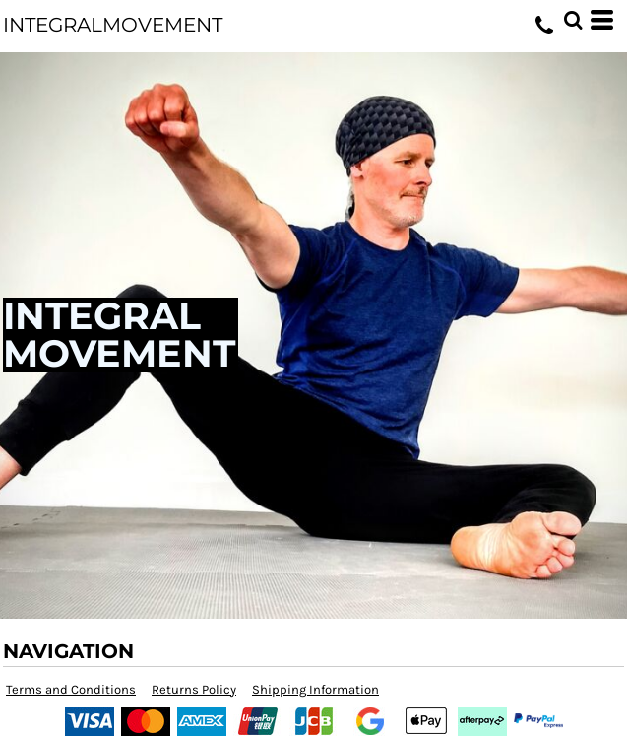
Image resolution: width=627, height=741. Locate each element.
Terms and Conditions (71, 689)
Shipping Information (315, 689)
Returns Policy (194, 689)
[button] (573, 20)
